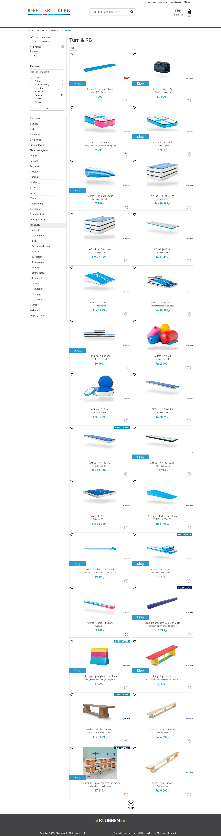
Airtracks (35, 230)
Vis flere (131, 808)
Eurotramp (39, 91)
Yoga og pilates (37, 315)
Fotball (33, 155)
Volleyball (35, 310)
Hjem (42, 30)
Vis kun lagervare (42, 41)
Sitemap (163, 2)
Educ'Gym (38, 88)
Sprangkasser (38, 273)
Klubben (38, 99)
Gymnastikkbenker (40, 246)
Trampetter (37, 288)
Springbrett (37, 278)
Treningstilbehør (38, 219)
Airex (36, 77)
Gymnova (38, 95)
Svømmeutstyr (37, 214)
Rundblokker (37, 262)
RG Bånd (35, 251)
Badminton (35, 118)
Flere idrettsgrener (39, 150)
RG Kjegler (36, 257)
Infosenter (151, 2)
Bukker (34, 241)
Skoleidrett (53, 30)
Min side (188, 2)
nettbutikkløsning (141, 833)
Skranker (35, 267)
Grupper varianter (42, 37)
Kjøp (77, 83)
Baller (33, 129)
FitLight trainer (37, 145)
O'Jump (37, 102)
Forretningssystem (122, 833)
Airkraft (37, 81)
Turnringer (36, 294)
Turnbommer (37, 235)
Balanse (34, 123)
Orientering (35, 209)
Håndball (34, 177)
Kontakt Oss (175, 2)
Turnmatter (37, 299)
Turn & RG (66, 30)
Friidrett (34, 161)
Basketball (35, 134)
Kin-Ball (34, 187)
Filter (73, 48)
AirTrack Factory (41, 84)
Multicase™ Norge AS (166, 833)
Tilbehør (35, 283)
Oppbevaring (36, 203)
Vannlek (34, 305)
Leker (33, 193)
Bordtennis (35, 139)
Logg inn (189, 16)
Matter (33, 198)
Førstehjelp (35, 166)
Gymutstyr (35, 171)
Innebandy (35, 182)
